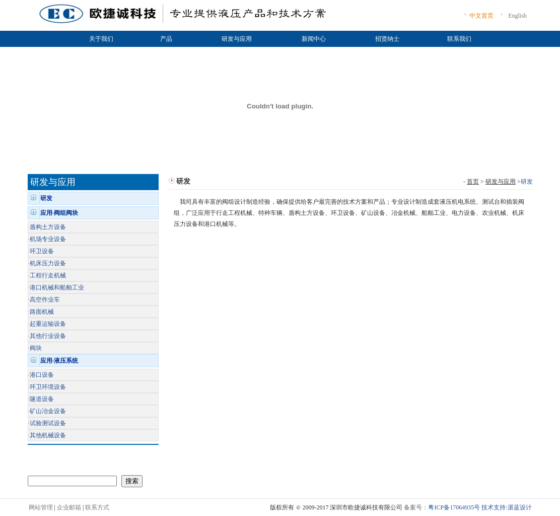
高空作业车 (45, 299)
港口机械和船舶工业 (57, 287)
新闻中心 (314, 38)
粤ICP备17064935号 (454, 507)
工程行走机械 (48, 275)
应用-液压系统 (59, 360)
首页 (473, 181)
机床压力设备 (48, 263)
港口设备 (42, 374)
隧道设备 (42, 399)
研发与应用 (237, 38)
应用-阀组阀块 (59, 212)
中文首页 (481, 15)
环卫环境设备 (48, 386)
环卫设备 (42, 251)
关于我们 (101, 38)
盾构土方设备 (48, 227)
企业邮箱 (69, 507)
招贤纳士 (387, 38)
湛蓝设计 (520, 507)
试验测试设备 (48, 423)
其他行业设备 (48, 335)
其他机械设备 (48, 435)
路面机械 (42, 311)
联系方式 (97, 507)
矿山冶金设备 (48, 411)
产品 (166, 38)
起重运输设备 (48, 323)
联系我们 (459, 38)
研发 (46, 198)
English (517, 15)
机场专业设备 (48, 239)
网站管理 (41, 507)
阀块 (36, 348)
